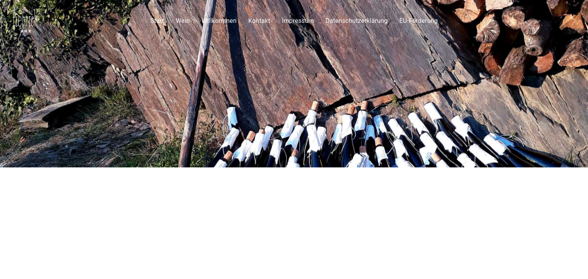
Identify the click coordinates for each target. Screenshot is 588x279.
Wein (183, 19)
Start (157, 19)
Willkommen (219, 19)
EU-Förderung (418, 19)
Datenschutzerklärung (356, 19)
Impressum (298, 19)
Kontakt (259, 19)
